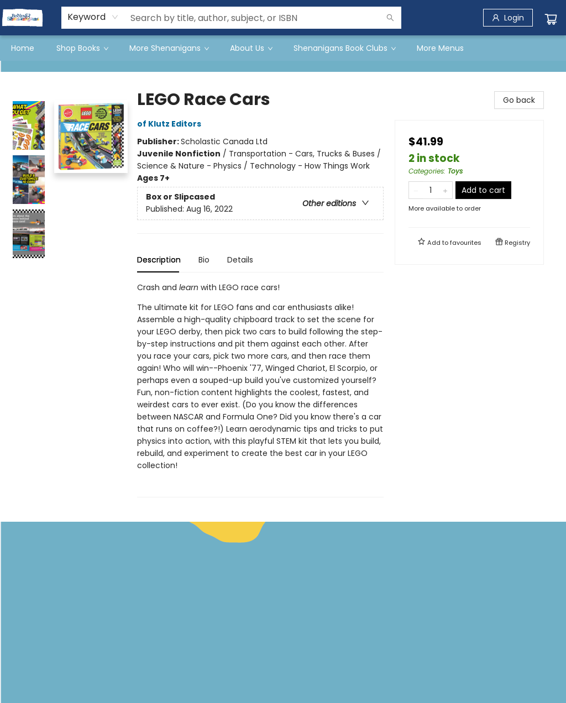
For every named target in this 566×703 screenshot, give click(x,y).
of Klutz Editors (171, 123)
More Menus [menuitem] (440, 48)
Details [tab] (240, 259)
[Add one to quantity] (445, 190)
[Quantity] (430, 190)
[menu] (283, 48)
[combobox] (93, 17)
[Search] (390, 18)
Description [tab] (159, 259)
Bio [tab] (203, 259)
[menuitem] (22, 48)
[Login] (508, 18)
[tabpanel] (260, 389)
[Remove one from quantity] (416, 190)
